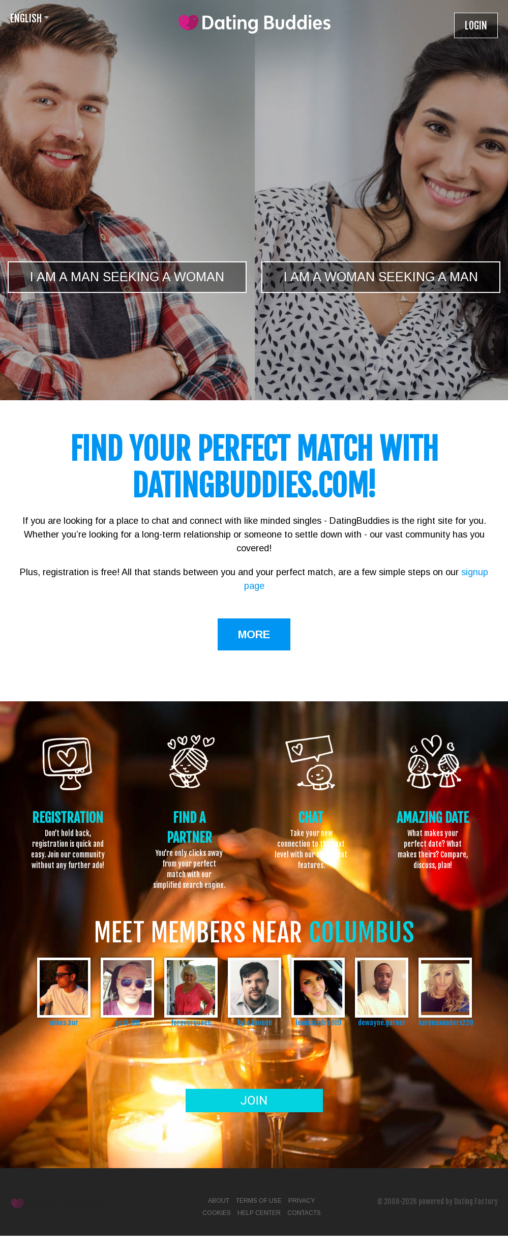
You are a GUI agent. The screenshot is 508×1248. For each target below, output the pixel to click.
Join (254, 1100)
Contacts (304, 1212)
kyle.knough (254, 1022)
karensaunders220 (445, 1022)
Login (476, 25)
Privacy (301, 1200)
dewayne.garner (382, 1022)
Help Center (259, 1212)
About (218, 1200)
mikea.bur (64, 1022)
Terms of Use (259, 1200)
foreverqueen (191, 1022)
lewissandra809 (318, 1022)
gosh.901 (127, 1022)
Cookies (216, 1212)
